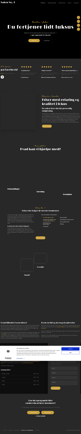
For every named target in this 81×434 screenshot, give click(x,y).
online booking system (28, 363)
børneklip (4, 334)
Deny (70, 425)
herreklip (51, 217)
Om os (69, 2)
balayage (45, 221)
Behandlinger (52, 2)
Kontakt (76, 2)
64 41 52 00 (75, 327)
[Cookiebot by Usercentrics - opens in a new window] (8, 431)
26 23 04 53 (43, 328)
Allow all (70, 422)
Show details (19, 431)
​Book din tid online (47, 126)
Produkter (62, 2)
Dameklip (45, 217)
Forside (43, 2)
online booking (60, 327)
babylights (51, 221)
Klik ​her (2, 73)
